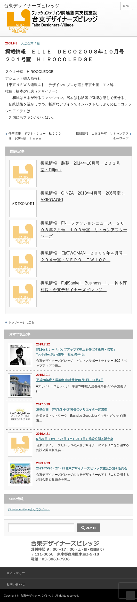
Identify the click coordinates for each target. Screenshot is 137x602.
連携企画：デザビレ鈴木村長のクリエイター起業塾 (71, 409)
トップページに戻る (21, 322)
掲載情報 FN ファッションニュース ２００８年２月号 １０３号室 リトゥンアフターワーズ (84, 229)
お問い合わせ (15, 584)
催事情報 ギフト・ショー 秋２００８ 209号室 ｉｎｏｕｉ (35, 136)
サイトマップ (15, 573)
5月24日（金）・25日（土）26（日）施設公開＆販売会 (74, 439)
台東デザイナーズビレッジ (37, 595)
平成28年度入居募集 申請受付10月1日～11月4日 (69, 380)
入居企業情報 (30, 43)
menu (126, 5)
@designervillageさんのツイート (29, 509)
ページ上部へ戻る (130, 595)
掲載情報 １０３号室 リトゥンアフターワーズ (102, 136)
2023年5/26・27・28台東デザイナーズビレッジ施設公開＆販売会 (81, 468)
